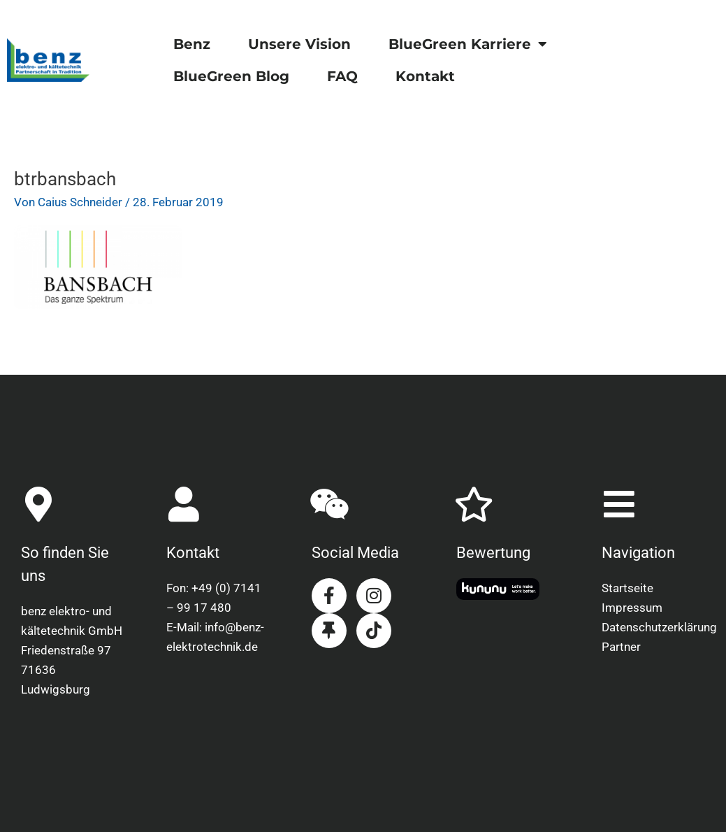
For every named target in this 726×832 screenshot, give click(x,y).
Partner (621, 647)
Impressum (632, 608)
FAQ (342, 76)
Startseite (627, 588)
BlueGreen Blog (231, 76)
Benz (191, 44)
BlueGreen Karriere (468, 44)
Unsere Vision (299, 44)
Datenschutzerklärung (653, 627)
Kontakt (425, 76)
